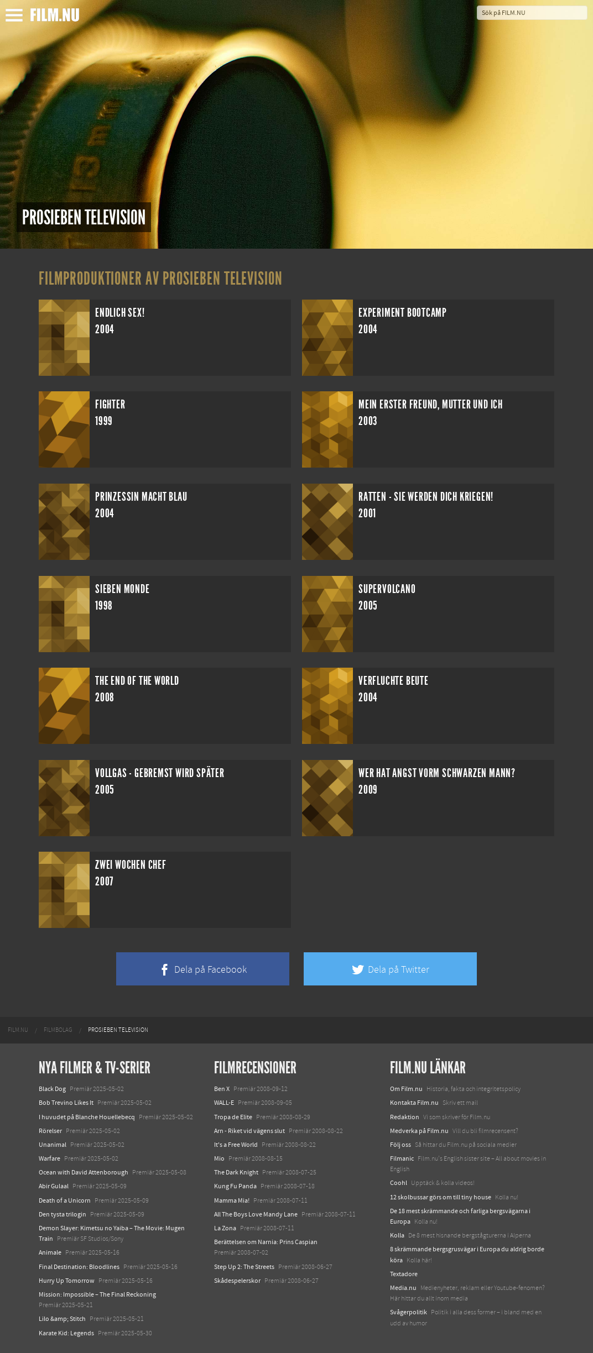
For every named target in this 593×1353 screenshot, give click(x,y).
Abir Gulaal (54, 1186)
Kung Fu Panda (235, 1186)
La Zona (225, 1228)
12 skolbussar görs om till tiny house (440, 1197)
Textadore (404, 1274)
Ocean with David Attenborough (83, 1172)
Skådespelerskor (237, 1280)
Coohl (398, 1183)
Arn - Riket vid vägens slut (249, 1131)
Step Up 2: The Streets (244, 1267)
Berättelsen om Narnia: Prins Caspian (266, 1242)
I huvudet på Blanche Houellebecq (87, 1117)
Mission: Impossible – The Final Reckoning (97, 1294)
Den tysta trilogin (62, 1214)
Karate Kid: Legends (66, 1333)
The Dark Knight (236, 1172)
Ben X (222, 1089)
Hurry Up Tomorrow (67, 1280)
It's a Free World (236, 1145)
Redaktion (404, 1117)
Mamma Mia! (231, 1200)
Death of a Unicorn (65, 1200)
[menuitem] (18, 1030)
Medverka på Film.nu (419, 1131)
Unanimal (52, 1145)
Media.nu (403, 1288)
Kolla (397, 1235)
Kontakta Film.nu (414, 1102)
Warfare (49, 1158)
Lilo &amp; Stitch (62, 1319)
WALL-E (224, 1102)
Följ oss (400, 1145)
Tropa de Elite (233, 1117)
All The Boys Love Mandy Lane (256, 1214)
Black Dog (52, 1089)
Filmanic (402, 1158)
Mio (219, 1158)
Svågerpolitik (408, 1312)
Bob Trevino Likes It (66, 1102)
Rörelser (50, 1131)
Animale (50, 1252)
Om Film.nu (406, 1089)
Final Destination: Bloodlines (79, 1267)
